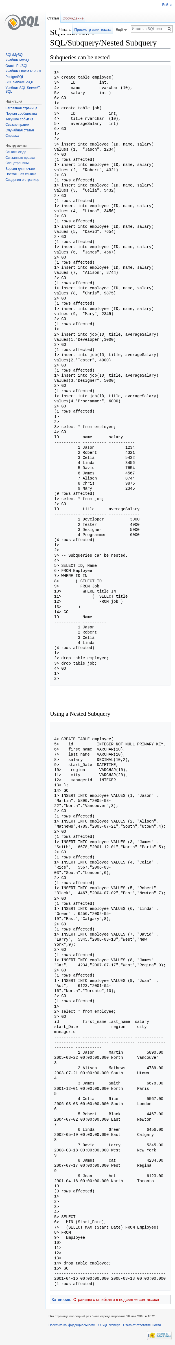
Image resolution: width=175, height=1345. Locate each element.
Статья (53, 18)
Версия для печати (20, 169)
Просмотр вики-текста (92, 29)
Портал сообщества (21, 114)
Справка (12, 136)
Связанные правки (20, 158)
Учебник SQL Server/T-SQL (23, 90)
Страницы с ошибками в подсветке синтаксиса (116, 1299)
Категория (61, 1299)
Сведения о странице (22, 180)
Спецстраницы (17, 163)
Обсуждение (73, 18)
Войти (167, 5)
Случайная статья (19, 130)
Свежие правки (17, 125)
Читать (65, 29)
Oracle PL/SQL (16, 66)
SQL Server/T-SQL (19, 82)
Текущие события (19, 119)
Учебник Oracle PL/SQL (23, 71)
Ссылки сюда (15, 152)
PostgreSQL (14, 77)
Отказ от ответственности (142, 1325)
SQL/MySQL (14, 55)
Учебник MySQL (17, 60)
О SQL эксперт (109, 1325)
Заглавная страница (21, 108)
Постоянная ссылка (20, 174)
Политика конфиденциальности (72, 1325)
